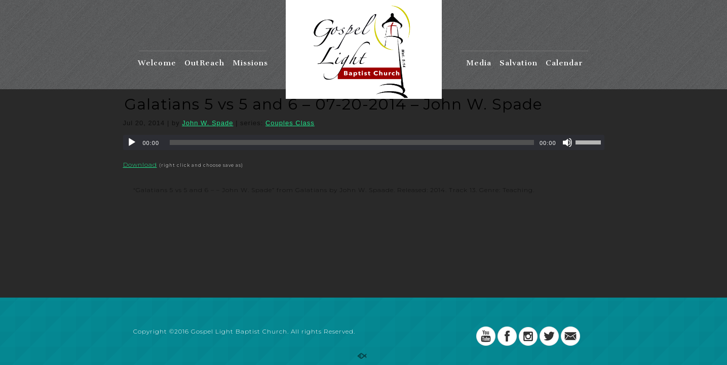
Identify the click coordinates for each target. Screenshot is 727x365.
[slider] (352, 142)
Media (478, 62)
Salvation (519, 62)
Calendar (564, 62)
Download (140, 164)
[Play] (132, 142)
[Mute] (567, 142)
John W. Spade (207, 123)
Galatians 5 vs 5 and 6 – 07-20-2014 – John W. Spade (333, 104)
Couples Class (290, 123)
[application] (363, 142)
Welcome (157, 62)
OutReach (204, 62)
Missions (250, 62)
